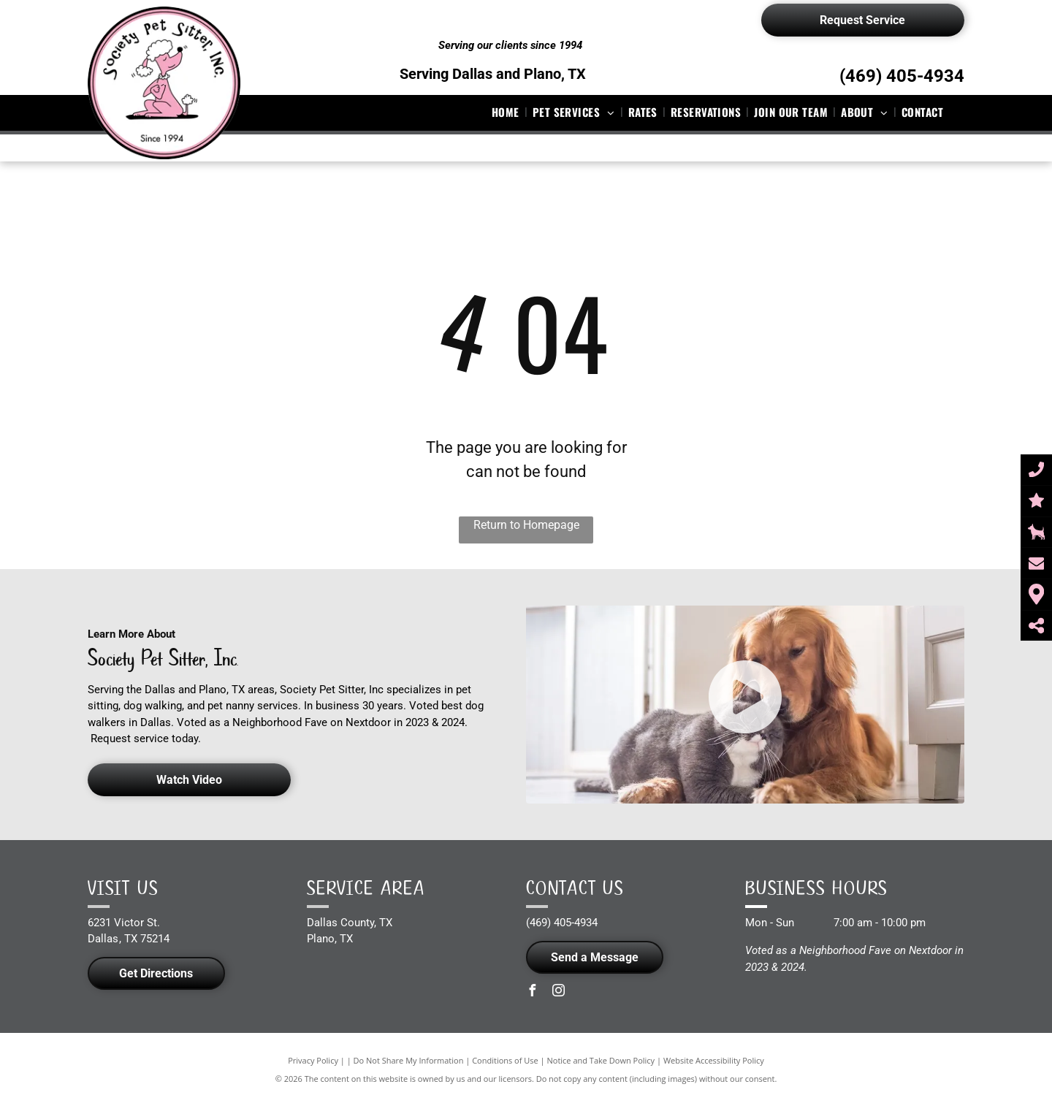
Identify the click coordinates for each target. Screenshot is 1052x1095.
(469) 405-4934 (901, 76)
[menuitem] (507, 112)
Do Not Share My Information (409, 1060)
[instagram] (558, 992)
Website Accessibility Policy (713, 1060)
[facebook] (531, 992)
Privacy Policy (313, 1060)
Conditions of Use (505, 1060)
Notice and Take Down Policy (601, 1060)
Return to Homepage (526, 525)
